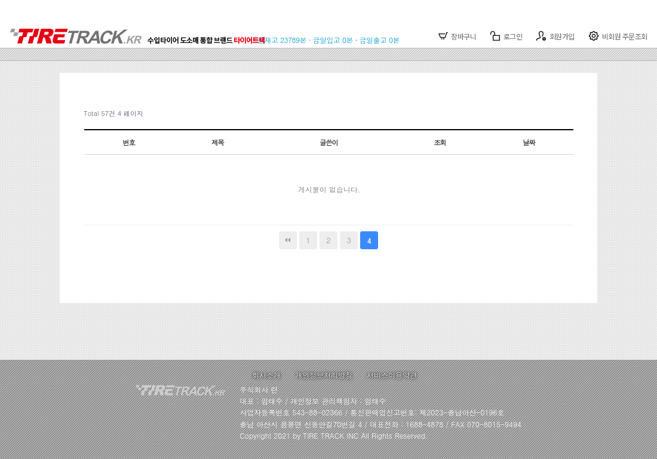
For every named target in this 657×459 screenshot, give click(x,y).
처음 (288, 240)
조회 (440, 142)
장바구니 (457, 36)
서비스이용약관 (392, 375)
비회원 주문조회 (618, 36)
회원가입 (555, 36)
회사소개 (266, 375)
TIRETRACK (141, 30)
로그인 (506, 36)
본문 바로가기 (0, 0)
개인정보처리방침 (323, 375)
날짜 (529, 142)
